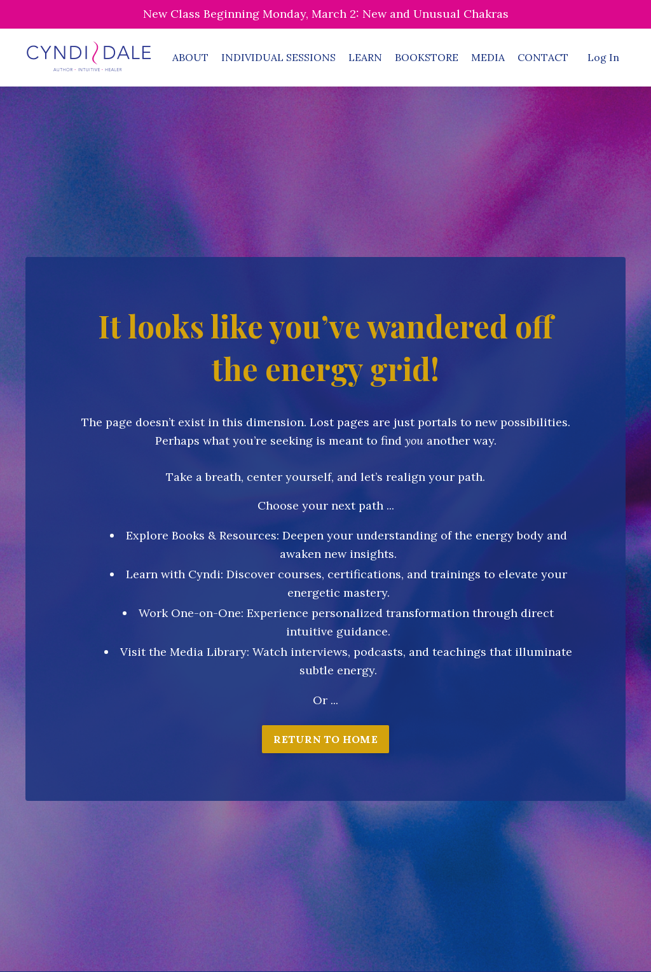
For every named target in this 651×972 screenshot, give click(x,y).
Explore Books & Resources (201, 535)
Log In (603, 57)
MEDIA (488, 57)
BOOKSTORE (426, 57)
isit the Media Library (187, 651)
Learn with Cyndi (173, 574)
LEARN (365, 57)
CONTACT (542, 57)
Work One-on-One (190, 613)
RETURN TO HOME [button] (325, 739)
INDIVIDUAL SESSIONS (278, 57)
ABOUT (190, 57)
